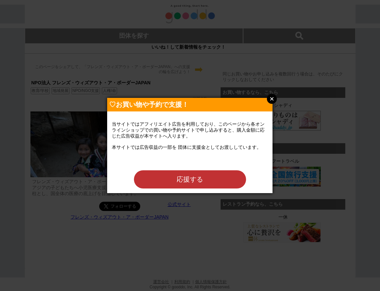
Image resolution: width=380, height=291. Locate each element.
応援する (190, 179)
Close (272, 99)
